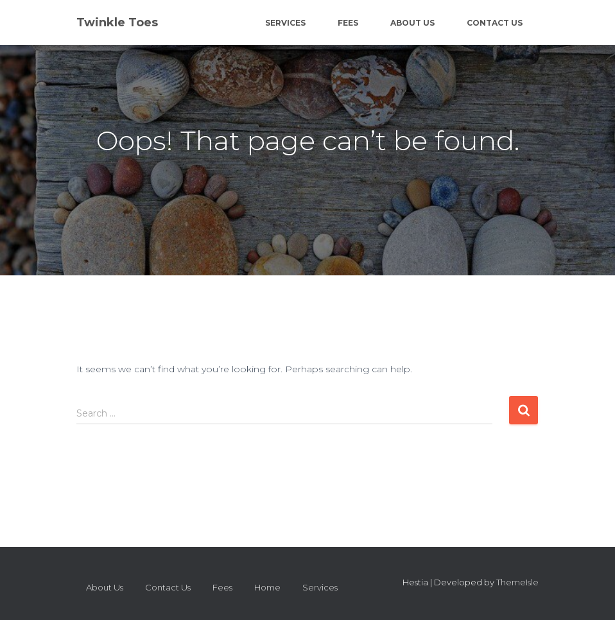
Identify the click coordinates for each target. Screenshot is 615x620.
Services (285, 23)
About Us (412, 23)
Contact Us (495, 23)
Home (267, 587)
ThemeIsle (517, 582)
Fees (348, 23)
